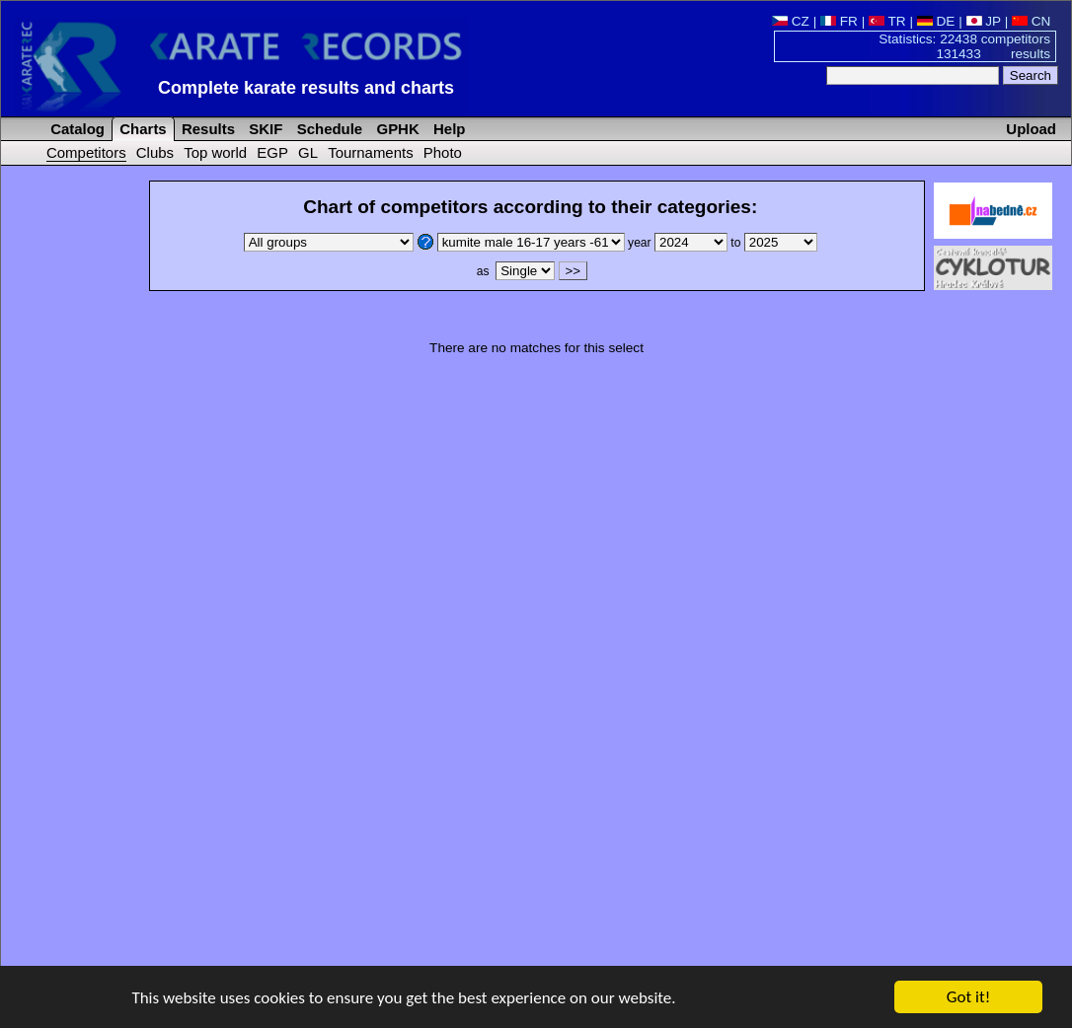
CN (1031, 21)
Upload (1031, 128)
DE (936, 21)
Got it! (968, 998)
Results (206, 128)
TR (887, 21)
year (679, 243)
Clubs (155, 152)
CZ (790, 21)
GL (308, 152)
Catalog (75, 128)
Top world (215, 152)
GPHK (395, 128)
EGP (272, 152)
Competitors (86, 152)
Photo (442, 152)
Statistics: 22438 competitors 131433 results (964, 46)
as (515, 271)
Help (447, 128)
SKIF (263, 128)
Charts (141, 128)
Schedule (328, 128)
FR (839, 21)
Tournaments (370, 152)
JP (983, 21)
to (773, 243)
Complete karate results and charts (306, 88)
